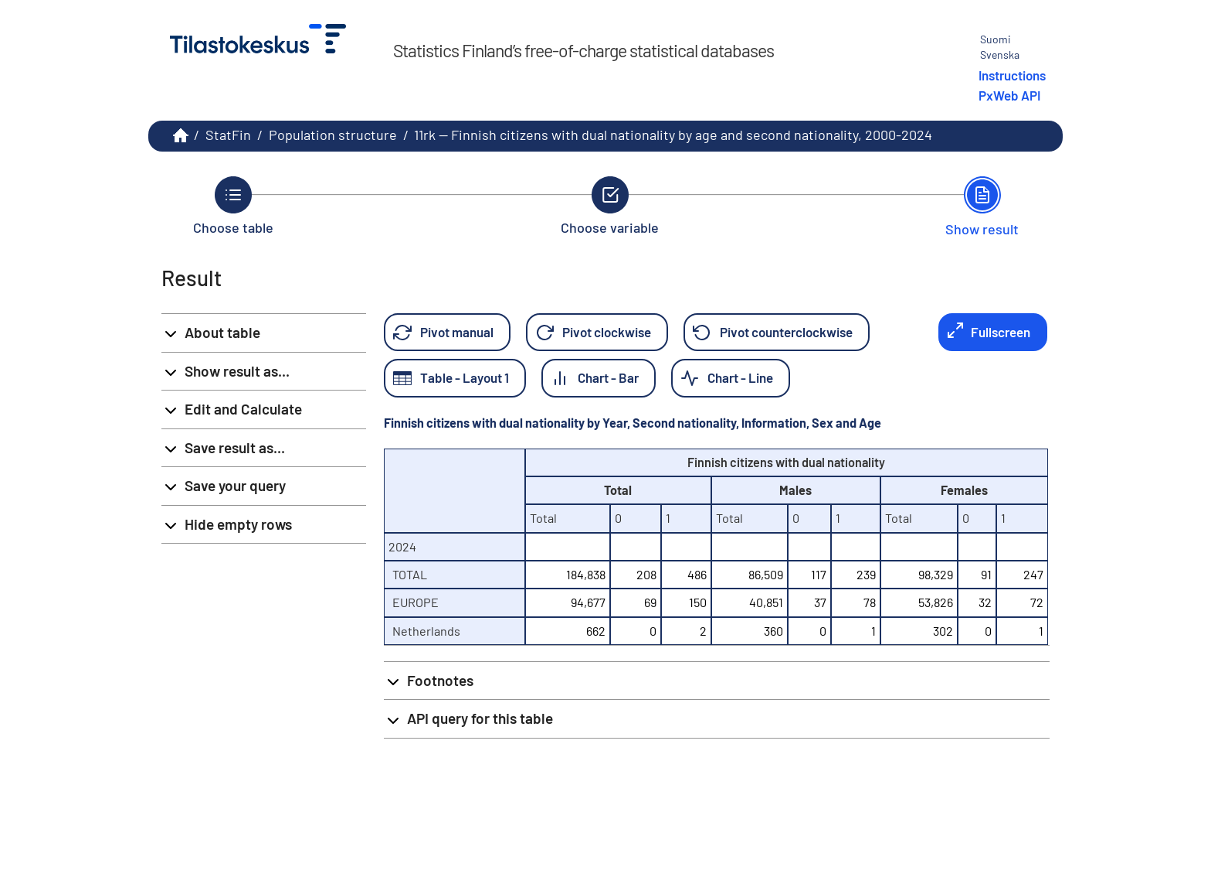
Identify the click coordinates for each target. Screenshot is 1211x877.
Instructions (1012, 75)
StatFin (228, 134)
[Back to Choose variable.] (610, 206)
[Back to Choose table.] (233, 206)
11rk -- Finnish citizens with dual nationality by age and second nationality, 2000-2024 (673, 134)
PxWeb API (1009, 95)
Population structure (333, 134)
